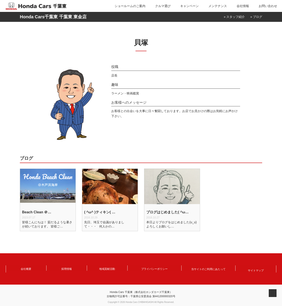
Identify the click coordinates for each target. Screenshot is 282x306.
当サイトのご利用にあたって (208, 268)
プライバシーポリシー (154, 268)
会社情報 (243, 6)
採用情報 (66, 268)
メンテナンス (217, 6)
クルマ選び (163, 6)
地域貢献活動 (107, 268)
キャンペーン (189, 6)
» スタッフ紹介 (234, 17)
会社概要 (26, 268)
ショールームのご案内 (130, 6)
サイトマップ (256, 268)
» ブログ (256, 17)
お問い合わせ (268, 6)
